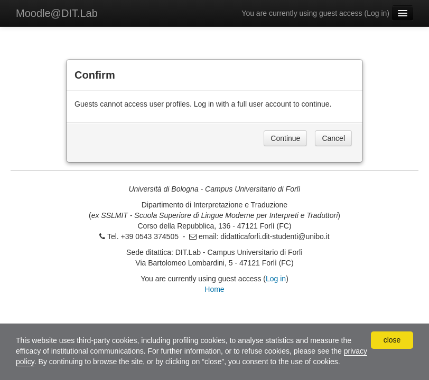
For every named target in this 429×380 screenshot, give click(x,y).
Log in (377, 13)
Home (214, 289)
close (392, 340)
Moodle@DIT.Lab (57, 13)
